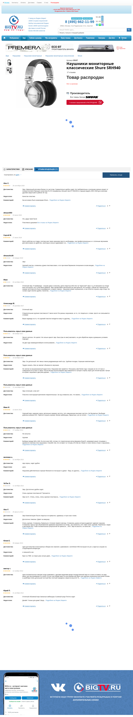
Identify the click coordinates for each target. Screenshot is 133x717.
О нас (46, 2)
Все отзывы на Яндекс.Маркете (48, 222)
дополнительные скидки (86, 700)
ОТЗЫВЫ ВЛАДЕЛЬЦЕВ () (47, 169)
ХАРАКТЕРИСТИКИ (12, 169)
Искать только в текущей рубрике (71, 33)
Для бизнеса (78, 38)
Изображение (14, 38)
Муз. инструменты (51, 38)
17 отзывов (71, 72)
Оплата (23, 2)
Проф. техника (65, 38)
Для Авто (112, 38)
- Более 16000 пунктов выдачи (38, 26)
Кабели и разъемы (35, 38)
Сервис (39, 2)
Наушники (16, 56)
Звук (24, 38)
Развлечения (90, 38)
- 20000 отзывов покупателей (37, 21)
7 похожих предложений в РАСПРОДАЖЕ (83, 102)
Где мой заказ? (87, 18)
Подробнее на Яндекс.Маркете (60, 200)
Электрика (101, 38)
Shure (80, 56)
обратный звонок (77, 18)
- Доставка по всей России (37, 28)
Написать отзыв (116, 175)
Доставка (31, 2)
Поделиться (101, 206)
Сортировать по (12, 175)
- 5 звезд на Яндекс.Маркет (37, 18)
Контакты (15, 2)
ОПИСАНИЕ (27, 169)
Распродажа (55, 2)
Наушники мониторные (33, 56)
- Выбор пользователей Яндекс (38, 23)
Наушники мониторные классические (59, 56)
